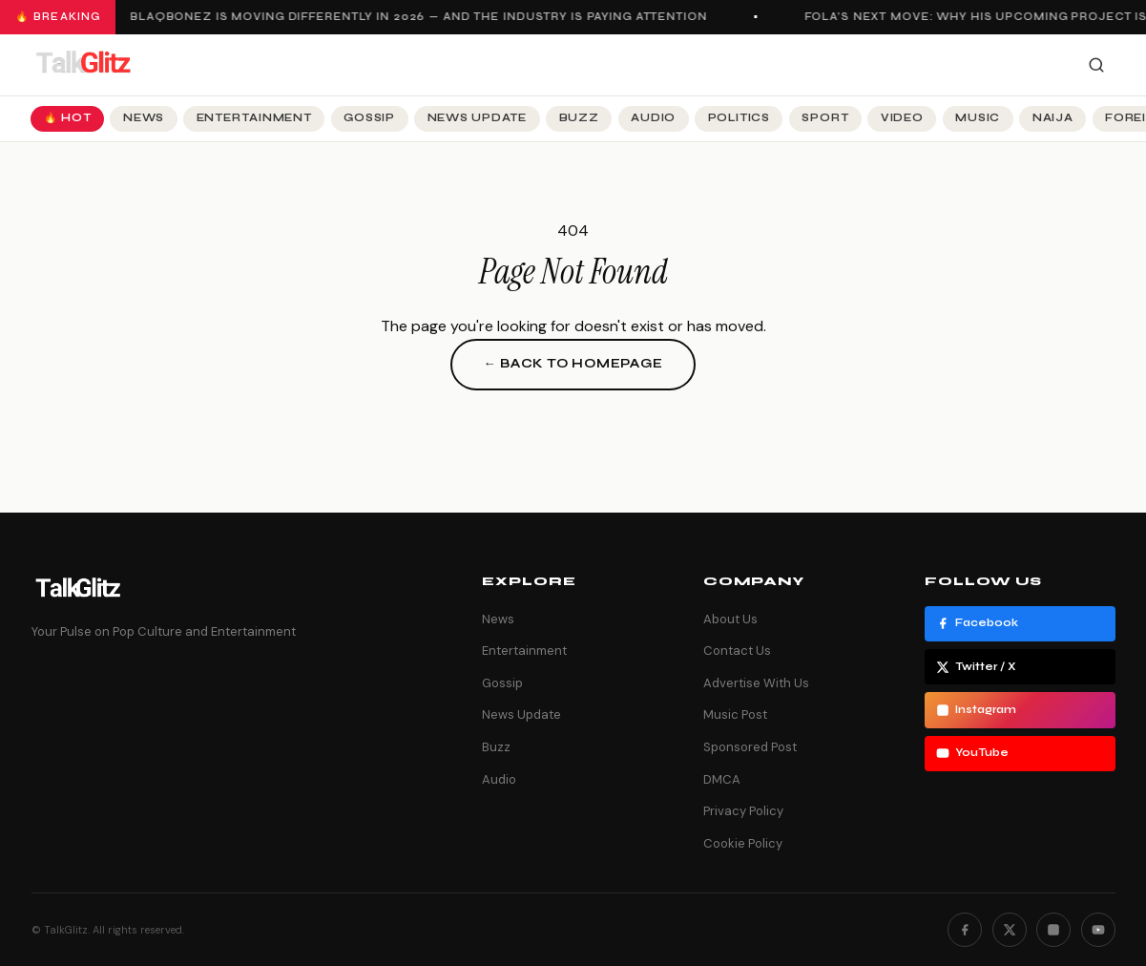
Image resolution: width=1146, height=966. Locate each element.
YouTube (972, 753)
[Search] (1096, 65)
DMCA (721, 779)
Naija (1052, 118)
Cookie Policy (742, 843)
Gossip (369, 118)
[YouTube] (1098, 930)
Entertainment (254, 118)
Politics (739, 118)
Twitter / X (976, 667)
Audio (653, 118)
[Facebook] (965, 930)
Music (977, 118)
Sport (825, 118)
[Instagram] (1053, 930)
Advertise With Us (756, 683)
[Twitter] (1009, 930)
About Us (730, 619)
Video (902, 118)
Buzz (579, 118)
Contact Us (737, 650)
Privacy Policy (743, 811)
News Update (477, 118)
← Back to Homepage (572, 363)
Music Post (735, 714)
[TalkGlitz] (83, 65)
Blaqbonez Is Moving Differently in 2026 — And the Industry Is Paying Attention (422, 16)
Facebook (977, 623)
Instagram (976, 710)
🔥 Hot (68, 118)
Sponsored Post (750, 747)
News (143, 118)
